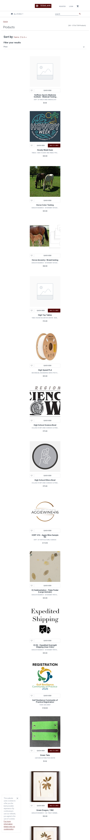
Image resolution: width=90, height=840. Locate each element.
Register (62, 6)
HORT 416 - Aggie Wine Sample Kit (45, 536)
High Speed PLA (45, 370)
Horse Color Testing (45, 205)
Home (5, 21)
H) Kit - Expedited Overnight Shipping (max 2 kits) (45, 646)
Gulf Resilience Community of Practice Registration (45, 701)
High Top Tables (45, 315)
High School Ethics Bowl (45, 480)
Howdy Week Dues (45, 150)
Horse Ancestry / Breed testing (45, 260)
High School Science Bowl (45, 425)
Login (71, 6)
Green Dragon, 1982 (45, 810)
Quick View (47, 90)
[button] (44, 47)
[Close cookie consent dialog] (17, 798)
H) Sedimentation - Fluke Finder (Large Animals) (45, 591)
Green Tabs (45, 755)
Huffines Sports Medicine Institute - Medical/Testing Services (45, 97)
